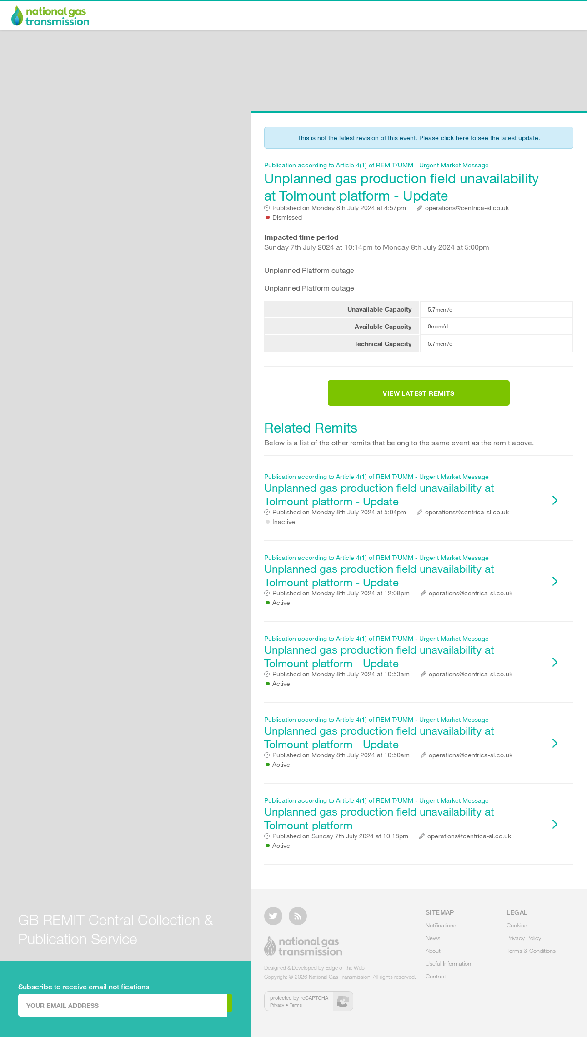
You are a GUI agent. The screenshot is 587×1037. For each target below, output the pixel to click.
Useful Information (485, 16)
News (381, 16)
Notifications (329, 16)
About (421, 16)
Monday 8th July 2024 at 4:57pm (339, 208)
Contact (551, 16)
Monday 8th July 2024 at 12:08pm (341, 604)
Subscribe (195, 1004)
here (462, 137)
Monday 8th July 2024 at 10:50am (341, 766)
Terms (296, 1010)
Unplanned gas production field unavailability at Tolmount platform (403, 824)
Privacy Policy (524, 943)
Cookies (517, 930)
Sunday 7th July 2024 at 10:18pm (340, 847)
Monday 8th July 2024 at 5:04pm (339, 523)
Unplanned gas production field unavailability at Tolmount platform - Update (403, 182)
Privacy (277, 1010)
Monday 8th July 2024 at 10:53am (341, 685)
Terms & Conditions (531, 956)
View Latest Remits (418, 399)
